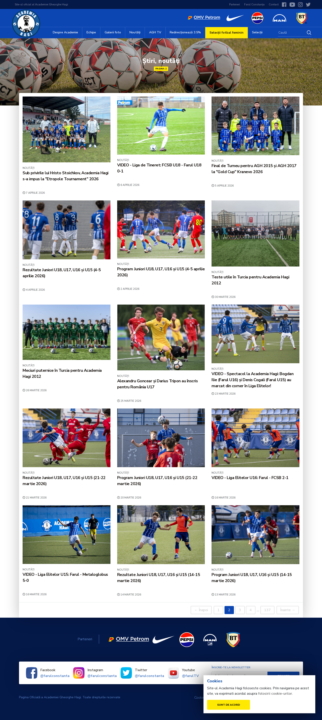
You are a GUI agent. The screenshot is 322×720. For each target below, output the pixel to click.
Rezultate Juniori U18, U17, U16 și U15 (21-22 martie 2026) (64, 480)
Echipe (91, 32)
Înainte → (287, 610)
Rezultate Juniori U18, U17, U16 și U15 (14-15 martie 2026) (158, 577)
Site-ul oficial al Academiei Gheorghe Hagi (41, 4)
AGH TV (155, 32)
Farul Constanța (254, 4)
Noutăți (134, 32)
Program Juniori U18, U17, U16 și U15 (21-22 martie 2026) (157, 480)
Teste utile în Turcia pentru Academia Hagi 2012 (250, 280)
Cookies (200, 697)
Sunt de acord (228, 705)
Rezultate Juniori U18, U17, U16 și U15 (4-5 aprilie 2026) (62, 273)
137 (267, 610)
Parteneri (234, 4)
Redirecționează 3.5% (185, 32)
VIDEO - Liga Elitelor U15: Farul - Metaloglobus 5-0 (65, 577)
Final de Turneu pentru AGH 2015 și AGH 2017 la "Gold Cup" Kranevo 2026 (254, 168)
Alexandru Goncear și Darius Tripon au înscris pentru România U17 (157, 384)
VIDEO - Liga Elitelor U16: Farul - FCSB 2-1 (250, 477)
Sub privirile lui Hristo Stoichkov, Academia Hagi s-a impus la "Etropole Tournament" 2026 (65, 176)
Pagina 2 (161, 68)
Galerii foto (113, 32)
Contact (274, 4)
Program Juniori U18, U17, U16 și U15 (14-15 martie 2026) (252, 577)
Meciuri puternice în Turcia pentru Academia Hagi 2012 (62, 373)
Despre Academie (65, 32)
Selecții (257, 32)
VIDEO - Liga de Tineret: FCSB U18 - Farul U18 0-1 (159, 168)
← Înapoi (201, 610)
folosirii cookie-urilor (275, 693)
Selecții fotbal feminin (227, 32)
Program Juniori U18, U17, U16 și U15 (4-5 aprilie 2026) (161, 272)
